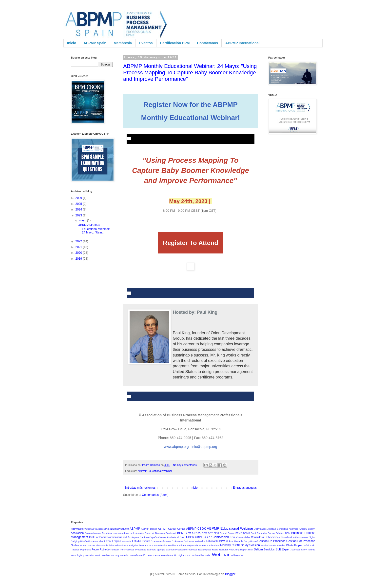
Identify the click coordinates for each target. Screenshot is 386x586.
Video (208, 555)
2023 (79, 215)
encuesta (126, 541)
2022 (79, 241)
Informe (124, 545)
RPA (250, 549)
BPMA (238, 533)
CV (272, 537)
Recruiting (234, 549)
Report (244, 549)
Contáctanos (207, 43)
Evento (146, 541)
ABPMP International (242, 43)
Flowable (238, 541)
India (117, 545)
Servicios (269, 549)
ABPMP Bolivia (149, 528)
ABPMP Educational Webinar (154, 470)
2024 (79, 209)
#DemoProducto (119, 528)
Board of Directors (155, 533)
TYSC (188, 555)
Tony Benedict (122, 555)
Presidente (181, 549)
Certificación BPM (175, 43)
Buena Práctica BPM (279, 533)
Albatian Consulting (277, 528)
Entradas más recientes (139, 487)
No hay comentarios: (185, 464)
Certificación (220, 537)
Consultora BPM (260, 537)
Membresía (123, 43)
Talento (311, 549)
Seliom (258, 549)
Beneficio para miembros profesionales (123, 533)
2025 (79, 204)
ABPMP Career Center (171, 528)
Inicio (71, 43)
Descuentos (301, 537)
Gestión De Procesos (271, 541)
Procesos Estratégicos (199, 549)
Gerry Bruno (250, 541)
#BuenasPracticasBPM (96, 528)
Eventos (146, 43)
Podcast (115, 549)
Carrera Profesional (168, 537)
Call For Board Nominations (105, 537)
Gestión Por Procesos (300, 541)
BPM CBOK (193, 533)
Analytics (293, 528)
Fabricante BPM (215, 541)
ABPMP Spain (95, 43)
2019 (79, 258)
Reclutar (223, 549)
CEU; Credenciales (240, 537)
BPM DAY (207, 533)
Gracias (91, 545)
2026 (79, 198)
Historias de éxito (105, 545)
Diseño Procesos (89, 541)
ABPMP (135, 528)
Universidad (198, 555)
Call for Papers (131, 537)
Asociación (77, 532)
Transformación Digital (172, 555)
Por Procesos (127, 549)
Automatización (93, 533)
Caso (182, 537)
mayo (83, 220)
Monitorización (268, 545)
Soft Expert (282, 549)
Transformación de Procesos (145, 555)
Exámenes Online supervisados (188, 541)
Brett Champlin (259, 533)
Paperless (85, 549)
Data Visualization (284, 537)
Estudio (136, 541)
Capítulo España (149, 537)
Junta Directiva (160, 545)
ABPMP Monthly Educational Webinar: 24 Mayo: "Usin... (94, 229)
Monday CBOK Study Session (240, 545)
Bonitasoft (171, 533)
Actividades (260, 528)
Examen (155, 541)
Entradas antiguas (245, 487)
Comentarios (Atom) (155, 495)
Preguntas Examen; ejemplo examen (154, 549)
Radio (215, 549)
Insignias (133, 545)
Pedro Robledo (101, 549)
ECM (108, 541)
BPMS (246, 533)
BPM (180, 533)
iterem (142, 545)
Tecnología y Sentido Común (86, 555)
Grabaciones (78, 545)
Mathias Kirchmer (177, 545)
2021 (79, 247)
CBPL (199, 537)
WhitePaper (237, 555)
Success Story (299, 549)
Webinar (220, 554)
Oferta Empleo (294, 545)
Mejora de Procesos (198, 545)
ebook (102, 541)
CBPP (208, 537)
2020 (79, 252)
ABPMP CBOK (196, 528)
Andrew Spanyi (307, 528)
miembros (214, 545)
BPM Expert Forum (224, 533)
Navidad (281, 545)
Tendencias (108, 555)
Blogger (230, 574)
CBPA (190, 537)
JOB (148, 545)
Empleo (116, 541)
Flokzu (229, 541)
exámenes (165, 541)
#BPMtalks (77, 528)
